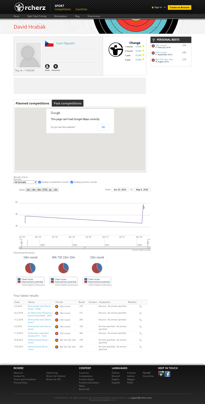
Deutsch (116, 376)
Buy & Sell (84, 389)
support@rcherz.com (141, 397)
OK (103, 127)
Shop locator (94, 16)
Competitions (63, 9)
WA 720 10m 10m (164, 59)
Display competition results (55, 182)
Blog (77, 16)
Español (116, 382)
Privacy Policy (20, 382)
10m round (160, 52)
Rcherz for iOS (53, 379)
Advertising (52, 372)
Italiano (131, 376)
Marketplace (60, 16)
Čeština (115, 372)
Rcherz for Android (55, 376)
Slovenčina (148, 376)
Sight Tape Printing (36, 16)
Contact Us (19, 376)
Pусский (147, 372)
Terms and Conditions (25, 379)
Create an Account (179, 7)
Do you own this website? (63, 127)
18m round (160, 45)
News (16, 16)
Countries (81, 9)
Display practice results (85, 182)
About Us (18, 372)
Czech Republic (65, 43)
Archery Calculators (89, 382)
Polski (130, 382)
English (115, 379)
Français (131, 372)
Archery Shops (86, 379)
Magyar (131, 379)
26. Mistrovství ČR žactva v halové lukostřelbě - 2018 (40, 314)
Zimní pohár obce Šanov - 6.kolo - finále (40, 307)
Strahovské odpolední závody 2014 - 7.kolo (38, 334)
